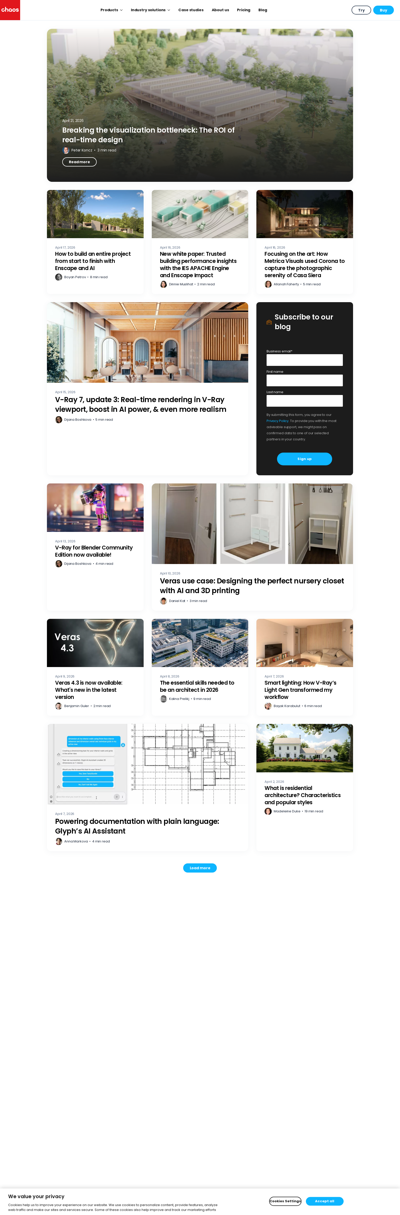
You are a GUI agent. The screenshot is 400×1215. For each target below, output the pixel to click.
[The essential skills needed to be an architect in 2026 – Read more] (200, 667)
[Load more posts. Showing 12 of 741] (200, 868)
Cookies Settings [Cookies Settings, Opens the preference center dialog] (285, 1201)
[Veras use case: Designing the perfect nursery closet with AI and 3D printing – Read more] (252, 547)
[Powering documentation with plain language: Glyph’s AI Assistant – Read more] (147, 787)
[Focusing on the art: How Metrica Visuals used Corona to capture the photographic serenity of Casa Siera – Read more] (304, 242)
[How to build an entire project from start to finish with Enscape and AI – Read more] (95, 242)
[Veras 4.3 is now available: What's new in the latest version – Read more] (95, 667)
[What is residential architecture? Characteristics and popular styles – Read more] (304, 787)
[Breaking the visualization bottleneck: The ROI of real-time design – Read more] (200, 105)
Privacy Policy (278, 421)
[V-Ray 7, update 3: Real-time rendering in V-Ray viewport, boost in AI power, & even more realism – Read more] (147, 388)
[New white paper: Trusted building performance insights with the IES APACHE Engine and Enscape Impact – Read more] (200, 242)
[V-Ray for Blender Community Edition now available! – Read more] (95, 547)
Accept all (324, 1201)
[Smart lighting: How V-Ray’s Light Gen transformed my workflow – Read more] (304, 667)
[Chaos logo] (10, 10)
